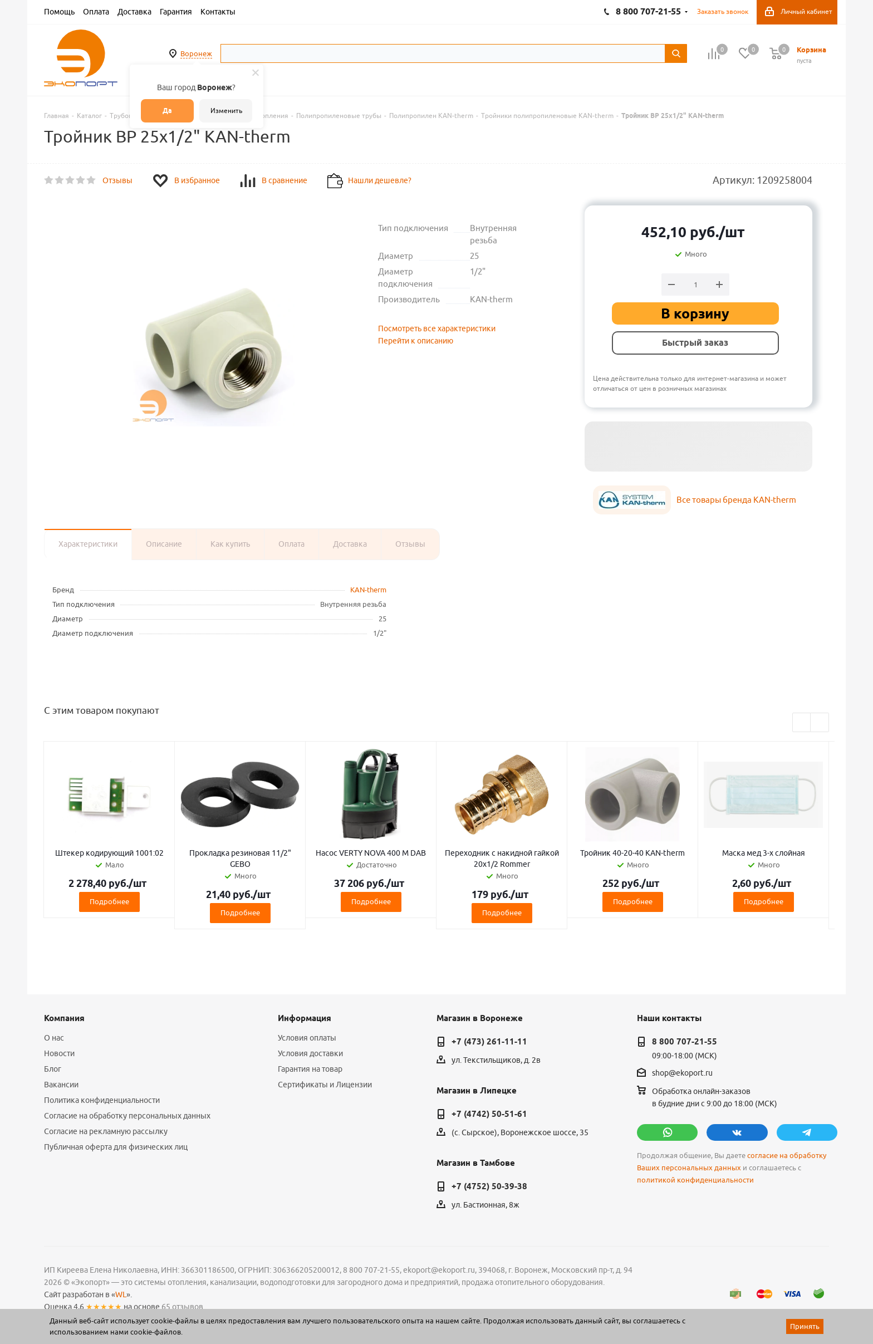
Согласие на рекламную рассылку (106, 1131)
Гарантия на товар (310, 1069)
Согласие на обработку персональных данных (127, 1115)
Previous (802, 723)
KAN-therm (368, 589)
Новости (59, 1053)
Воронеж (196, 53)
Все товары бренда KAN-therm (736, 499)
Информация (304, 1018)
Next (820, 723)
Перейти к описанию (415, 340)
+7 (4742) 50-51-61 (489, 1114)
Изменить (226, 110)
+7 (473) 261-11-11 (489, 1042)
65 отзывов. (183, 1306)
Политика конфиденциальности (102, 1100)
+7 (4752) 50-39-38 (489, 1186)
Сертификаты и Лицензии (325, 1084)
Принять (805, 1326)
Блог (52, 1069)
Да (167, 110)
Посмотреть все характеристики (437, 328)
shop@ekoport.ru (682, 1073)
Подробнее (109, 901)
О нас (54, 1037)
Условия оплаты (307, 1037)
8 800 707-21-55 (684, 1042)
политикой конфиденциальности (695, 1180)
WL (120, 1294)
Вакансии (61, 1084)
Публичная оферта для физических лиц (116, 1146)
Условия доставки (310, 1053)
